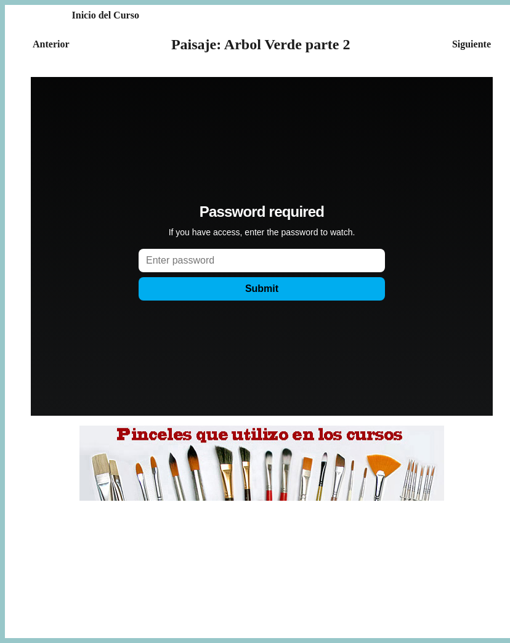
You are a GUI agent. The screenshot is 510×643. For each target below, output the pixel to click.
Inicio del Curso (105, 15)
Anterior (51, 44)
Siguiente (471, 44)
